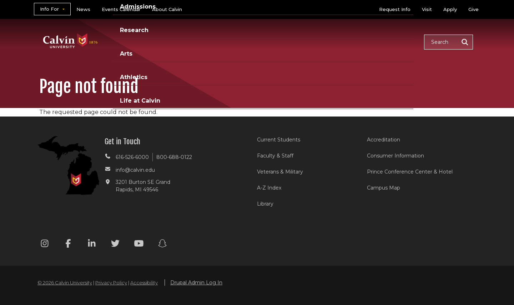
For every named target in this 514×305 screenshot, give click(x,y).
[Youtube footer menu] (138, 244)
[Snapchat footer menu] (162, 244)
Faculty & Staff (275, 155)
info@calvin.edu (135, 170)
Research (276, 41)
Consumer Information (395, 155)
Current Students (278, 139)
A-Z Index (269, 188)
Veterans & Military (280, 172)
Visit (427, 9)
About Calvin (167, 9)
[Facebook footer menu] (68, 244)
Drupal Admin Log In (196, 282)
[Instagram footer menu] (44, 244)
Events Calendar (121, 9)
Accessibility (144, 282)
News (83, 9)
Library (265, 204)
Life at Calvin (393, 41)
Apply (450, 9)
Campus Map (383, 188)
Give (473, 9)
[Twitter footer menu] (115, 244)
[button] (448, 42)
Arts (310, 41)
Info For (49, 9)
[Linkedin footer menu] (91, 244)
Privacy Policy (111, 282)
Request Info (394, 9)
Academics (180, 41)
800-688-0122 (174, 157)
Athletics (345, 41)
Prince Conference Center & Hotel (410, 172)
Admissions (229, 41)
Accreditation (383, 139)
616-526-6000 (132, 157)
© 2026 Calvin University (64, 282)
